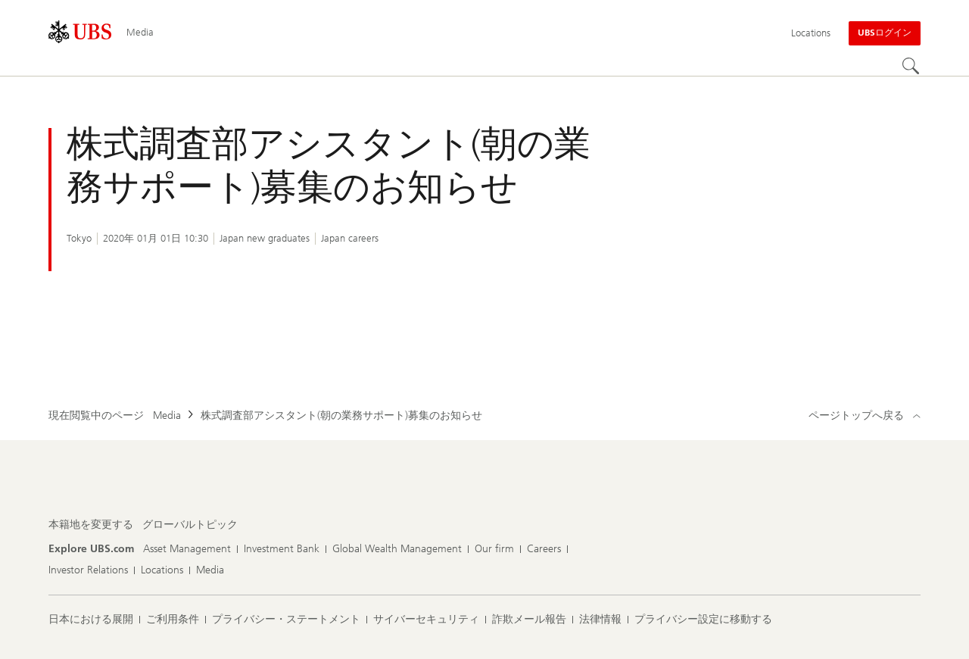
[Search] (911, 67)
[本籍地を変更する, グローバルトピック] (190, 525)
